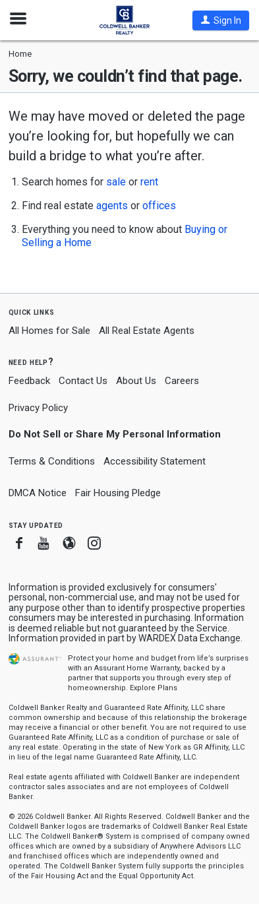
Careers (182, 381)
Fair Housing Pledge (118, 493)
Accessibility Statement (154, 461)
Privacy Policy (38, 408)
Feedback (29, 381)
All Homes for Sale (49, 331)
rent (149, 182)
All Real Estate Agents (146, 331)
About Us (136, 381)
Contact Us (83, 381)
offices (159, 205)
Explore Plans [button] (153, 688)
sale (116, 182)
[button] (220, 20)
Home (20, 54)
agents (112, 205)
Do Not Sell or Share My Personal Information (115, 434)
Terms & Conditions (52, 461)
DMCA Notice (38, 493)
